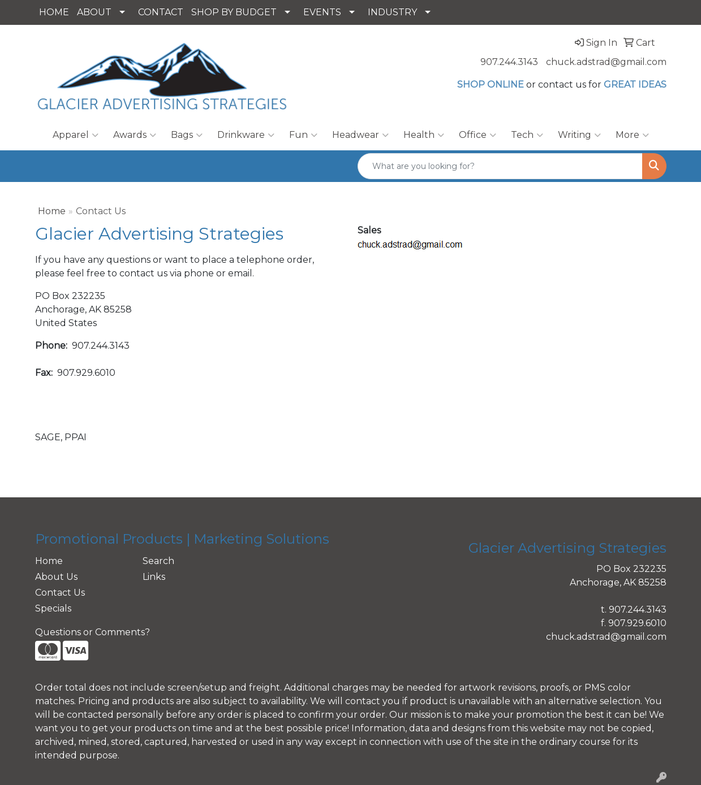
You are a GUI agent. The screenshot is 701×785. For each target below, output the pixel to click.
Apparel (75, 135)
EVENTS (322, 12)
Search (158, 561)
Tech (527, 135)
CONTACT (160, 12)
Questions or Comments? (92, 632)
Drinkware (245, 135)
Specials (53, 608)
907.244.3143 (509, 62)
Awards (134, 135)
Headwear (360, 135)
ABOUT (94, 12)
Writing (579, 135)
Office (477, 135)
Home (52, 211)
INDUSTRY (392, 12)
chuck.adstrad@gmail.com (606, 62)
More (632, 135)
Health (423, 135)
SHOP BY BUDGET (234, 12)
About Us (56, 576)
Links (154, 576)
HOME (54, 12)
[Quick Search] (500, 166)
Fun (303, 135)
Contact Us (60, 592)
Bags (187, 135)
